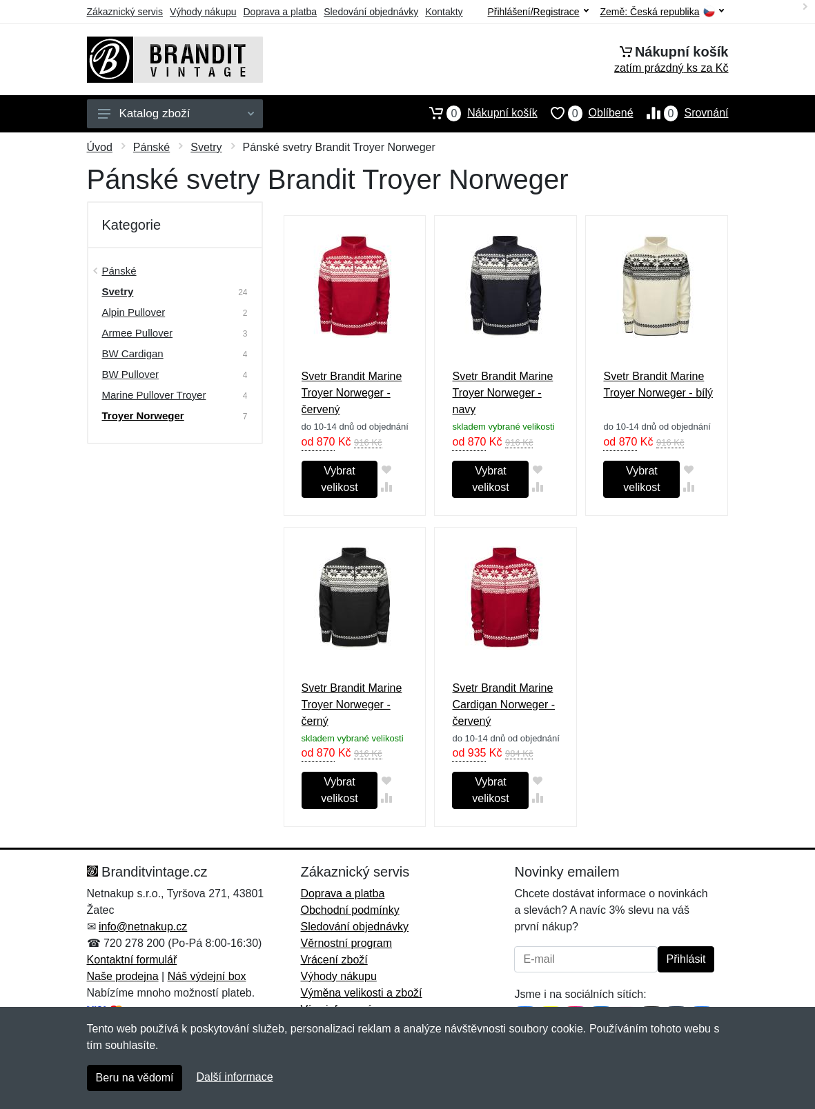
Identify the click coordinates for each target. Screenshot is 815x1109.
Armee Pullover (137, 333)
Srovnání (681, 113)
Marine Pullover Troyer (154, 395)
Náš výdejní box (207, 976)
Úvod (99, 147)
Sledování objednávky (371, 11)
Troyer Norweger (143, 415)
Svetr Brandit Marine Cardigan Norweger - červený (503, 704)
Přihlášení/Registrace (537, 12)
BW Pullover (130, 374)
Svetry (206, 147)
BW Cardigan (133, 353)
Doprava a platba (280, 11)
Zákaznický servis (125, 11)
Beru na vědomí (135, 1077)
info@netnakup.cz (143, 926)
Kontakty (443, 11)
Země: (662, 12)
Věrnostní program (346, 943)
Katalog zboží (176, 113)
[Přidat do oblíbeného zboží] (386, 469)
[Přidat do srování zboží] (386, 486)
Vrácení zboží (333, 960)
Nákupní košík (476, 113)
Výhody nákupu (203, 11)
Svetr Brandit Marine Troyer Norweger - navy (502, 392)
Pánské (151, 147)
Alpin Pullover (134, 312)
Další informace (234, 1077)
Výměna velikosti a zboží (361, 993)
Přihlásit (686, 959)
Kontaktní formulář (132, 960)
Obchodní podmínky (349, 910)
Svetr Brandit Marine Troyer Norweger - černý (352, 704)
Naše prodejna (123, 976)
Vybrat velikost (339, 479)
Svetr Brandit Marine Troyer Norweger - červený (352, 392)
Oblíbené (586, 113)
